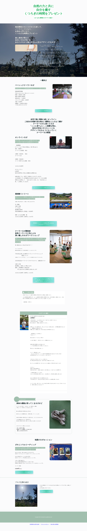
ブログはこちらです (46, 491)
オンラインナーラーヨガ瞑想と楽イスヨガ (43, 187)
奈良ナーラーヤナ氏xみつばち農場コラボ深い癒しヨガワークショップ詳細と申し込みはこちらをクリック (43, 280)
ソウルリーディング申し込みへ (23, 472)
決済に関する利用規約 (54, 524)
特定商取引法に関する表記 (34, 524)
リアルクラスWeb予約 (43, 110)
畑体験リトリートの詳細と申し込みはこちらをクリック (43, 223)
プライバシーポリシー (45, 524)
